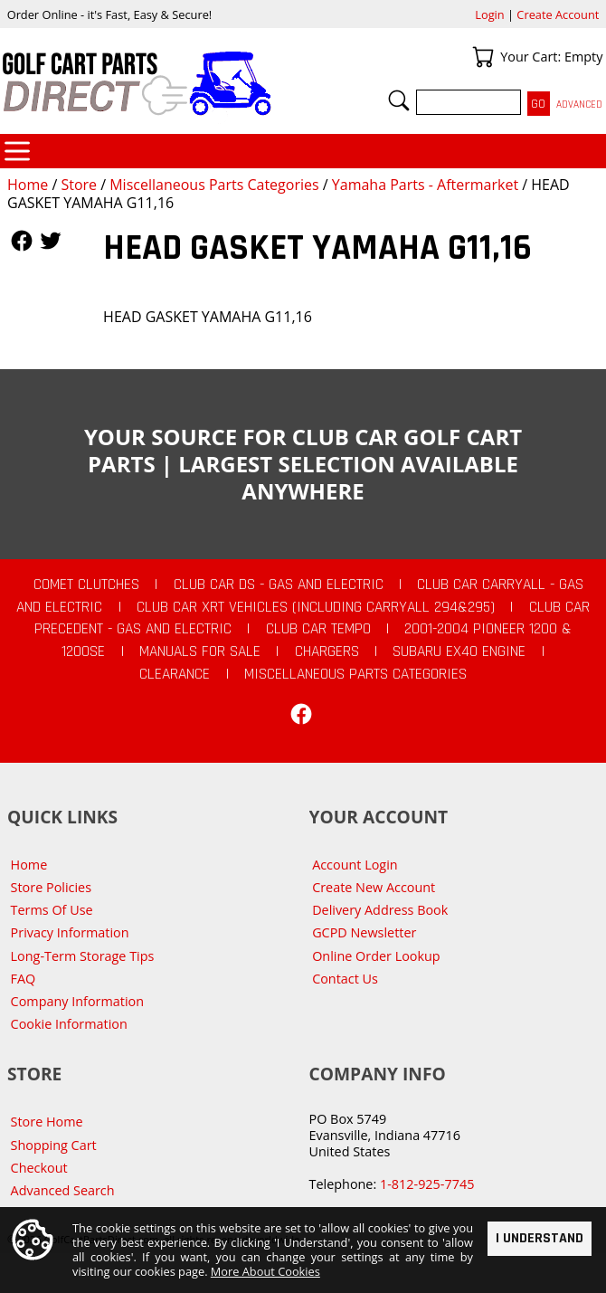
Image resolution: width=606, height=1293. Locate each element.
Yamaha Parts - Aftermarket (425, 185)
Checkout (39, 1167)
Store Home (47, 1121)
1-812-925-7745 (427, 1184)
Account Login (355, 864)
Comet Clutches (86, 584)
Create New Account (373, 887)
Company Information (77, 1001)
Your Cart (483, 57)
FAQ (23, 978)
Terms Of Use (52, 909)
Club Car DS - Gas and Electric (278, 584)
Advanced (579, 104)
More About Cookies (265, 1273)
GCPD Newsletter (364, 932)
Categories (17, 151)
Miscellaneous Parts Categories (213, 185)
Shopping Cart (54, 1145)
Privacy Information (70, 932)
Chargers (327, 651)
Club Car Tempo (318, 629)
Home (27, 185)
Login (489, 14)
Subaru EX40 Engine (459, 651)
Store (79, 185)
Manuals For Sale (199, 651)
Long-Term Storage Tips (83, 956)
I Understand (539, 1240)
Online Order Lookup (376, 956)
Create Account (557, 14)
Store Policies (51, 887)
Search (398, 100)
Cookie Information (69, 1023)
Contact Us (345, 978)
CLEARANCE (174, 674)
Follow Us (21, 240)
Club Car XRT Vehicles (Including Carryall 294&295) (316, 607)
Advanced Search (63, 1190)
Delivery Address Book (380, 909)
